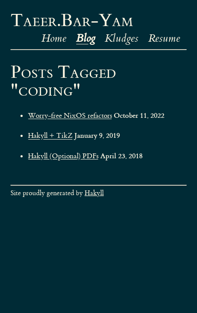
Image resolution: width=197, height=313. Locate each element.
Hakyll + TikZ (50, 135)
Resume (164, 38)
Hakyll (94, 193)
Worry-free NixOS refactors (70, 115)
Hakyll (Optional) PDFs (63, 155)
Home (53, 38)
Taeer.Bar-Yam (71, 21)
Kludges (121, 38)
